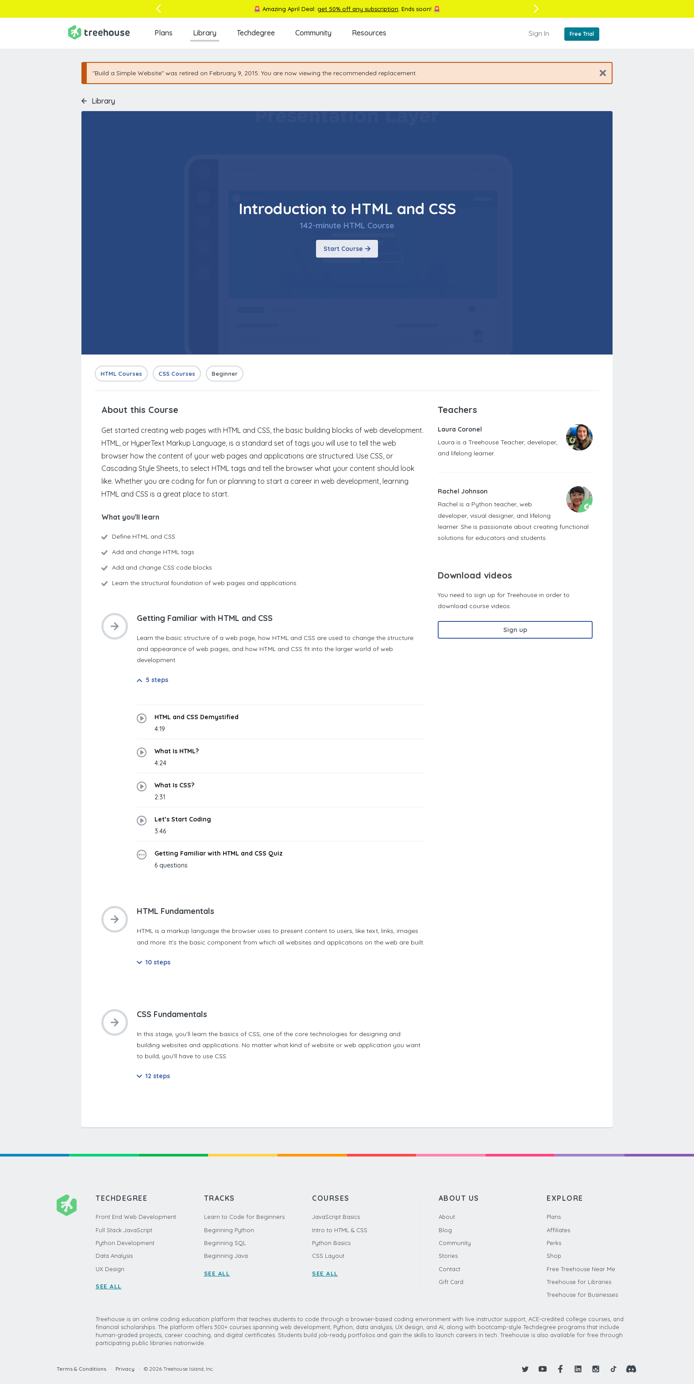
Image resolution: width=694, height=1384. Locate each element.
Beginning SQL (225, 1242)
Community (313, 32)
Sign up (515, 630)
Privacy (125, 1368)
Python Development (125, 1242)
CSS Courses (176, 373)
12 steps (153, 1076)
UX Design (110, 1268)
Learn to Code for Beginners (244, 1216)
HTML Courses (121, 373)
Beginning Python (229, 1230)
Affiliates (558, 1230)
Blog (445, 1230)
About (447, 1216)
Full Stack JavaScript (124, 1230)
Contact (449, 1268)
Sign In (538, 33)
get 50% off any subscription (357, 8)
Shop (554, 1255)
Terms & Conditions (81, 1368)
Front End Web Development (136, 1216)
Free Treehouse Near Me (581, 1268)
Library (204, 32)
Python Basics (331, 1242)
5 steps (152, 680)
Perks (554, 1242)
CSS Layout (328, 1255)
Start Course (347, 249)
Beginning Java (226, 1255)
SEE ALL (109, 1286)
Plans (163, 32)
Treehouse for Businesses (582, 1294)
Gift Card (451, 1281)
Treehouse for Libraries (579, 1281)
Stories (448, 1255)
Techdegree (256, 32)
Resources (369, 32)
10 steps (153, 962)
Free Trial (582, 34)
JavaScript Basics (336, 1216)
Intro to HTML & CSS (339, 1230)
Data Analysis (114, 1255)
